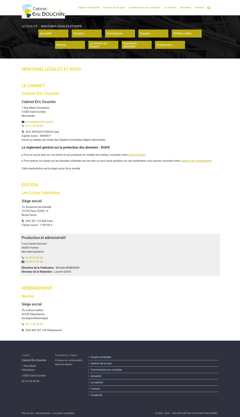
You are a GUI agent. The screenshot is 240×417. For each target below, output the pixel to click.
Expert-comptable (89, 7)
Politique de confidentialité (68, 360)
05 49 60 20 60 (34, 257)
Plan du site (28, 413)
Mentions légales (63, 364)
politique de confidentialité (195, 160)
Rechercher (209, 7)
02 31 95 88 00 (34, 125)
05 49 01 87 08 (34, 261)
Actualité (185, 7)
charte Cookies (137, 154)
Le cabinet (170, 7)
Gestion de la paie (114, 7)
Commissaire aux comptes (144, 7)
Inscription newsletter (63, 413)
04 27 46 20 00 (34, 324)
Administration (43, 413)
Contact (199, 7)
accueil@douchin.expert (39, 121)
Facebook (96, 395)
